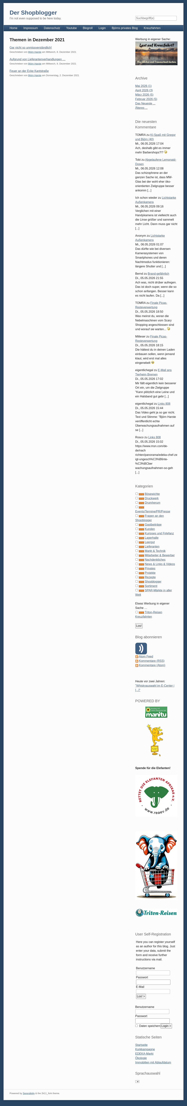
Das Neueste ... (145, 103)
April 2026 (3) (144, 90)
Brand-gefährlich (158, 273)
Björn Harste (34, 52)
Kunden (150, 529)
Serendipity (29, 1093)
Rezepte (150, 577)
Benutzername (145, 968)
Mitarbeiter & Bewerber (160, 555)
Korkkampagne (145, 1049)
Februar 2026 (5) (146, 99)
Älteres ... (141, 107)
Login (102, 28)
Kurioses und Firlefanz (159, 533)
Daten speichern (149, 1025)
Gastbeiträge (153, 524)
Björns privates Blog (125, 28)
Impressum (30, 28)
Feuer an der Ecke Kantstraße (29, 71)
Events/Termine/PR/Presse (152, 511)
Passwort (142, 977)
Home (13, 28)
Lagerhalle (152, 537)
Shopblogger (153, 581)
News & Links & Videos (160, 564)
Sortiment (151, 586)
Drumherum (152, 502)
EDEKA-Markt (144, 1053)
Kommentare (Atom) (152, 665)
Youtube (71, 28)
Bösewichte (152, 493)
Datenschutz (52, 28)
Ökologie (141, 1058)
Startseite (141, 1044)
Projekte (150, 572)
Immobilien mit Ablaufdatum (153, 1062)
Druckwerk (152, 498)
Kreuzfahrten (152, 28)
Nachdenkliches (155, 559)
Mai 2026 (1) (143, 85)
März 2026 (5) (144, 94)
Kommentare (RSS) (152, 660)
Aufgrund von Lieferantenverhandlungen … (37, 59)
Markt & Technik (155, 550)
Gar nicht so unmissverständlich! (30, 47)
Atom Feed (146, 656)
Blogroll (87, 28)
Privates (150, 568)
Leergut (150, 542)
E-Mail (140, 986)
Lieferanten (152, 546)
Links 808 (164, 403)
